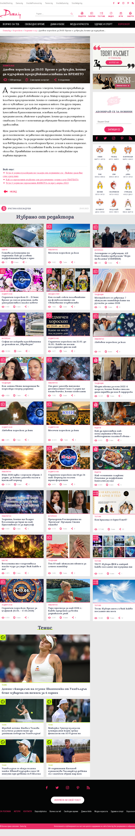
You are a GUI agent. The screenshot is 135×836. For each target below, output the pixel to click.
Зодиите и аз (30, 30)
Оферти (130, 14)
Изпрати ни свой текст (67, 806)
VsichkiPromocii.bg (34, 3)
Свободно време (35, 24)
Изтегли (114, 65)
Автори (17, 818)
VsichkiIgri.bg (77, 3)
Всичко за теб (11, 24)
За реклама (5, 818)
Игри (121, 14)
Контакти (27, 818)
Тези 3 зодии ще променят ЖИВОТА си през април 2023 (37, 185)
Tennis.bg (49, 3)
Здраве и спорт (103, 24)
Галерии (91, 14)
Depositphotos (41, 818)
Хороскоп (124, 24)
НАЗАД (10, 194)
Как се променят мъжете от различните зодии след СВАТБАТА (42, 182)
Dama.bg (19, 3)
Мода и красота (79, 24)
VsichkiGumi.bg (62, 3)
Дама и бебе (57, 24)
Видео (111, 14)
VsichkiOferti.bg (6, 3)
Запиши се (114, 132)
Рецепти (82, 14)
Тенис (45, 634)
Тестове (101, 14)
